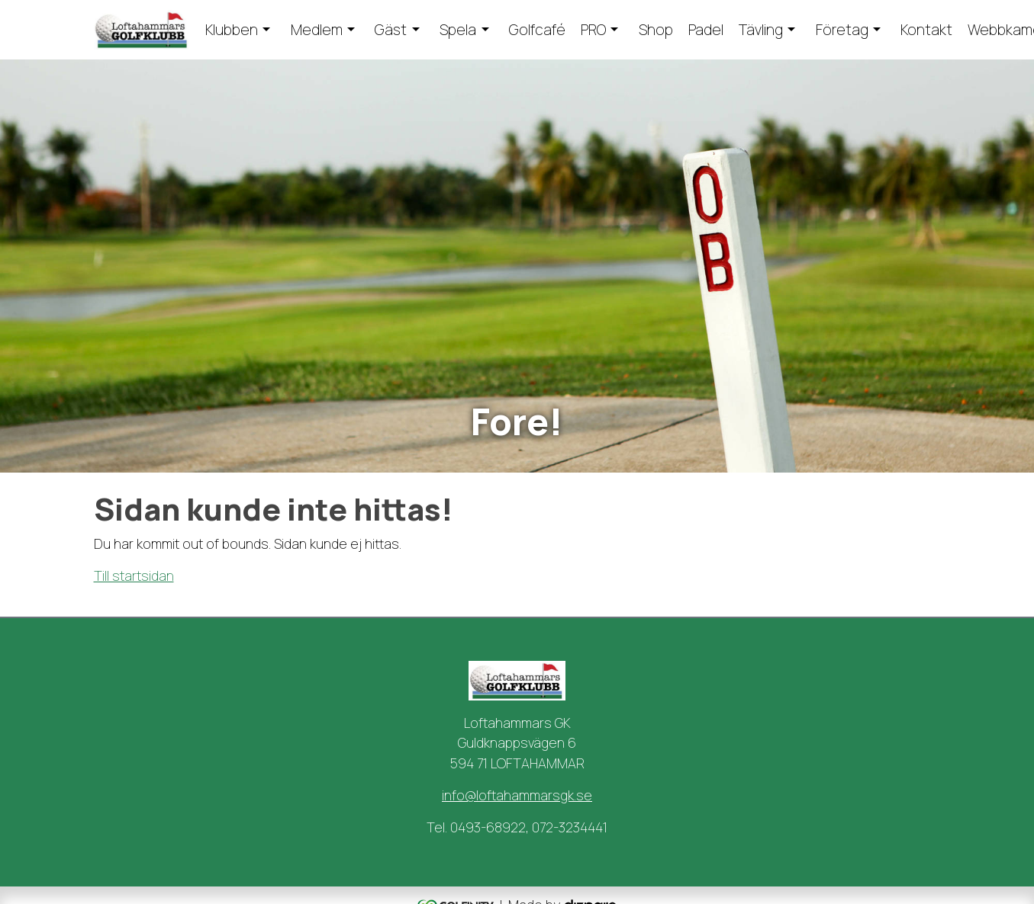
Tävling (761, 30)
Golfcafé (537, 30)
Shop (656, 30)
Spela (458, 30)
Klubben (231, 30)
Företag (842, 30)
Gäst (391, 30)
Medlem (317, 30)
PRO (593, 30)
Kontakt (926, 30)
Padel (705, 30)
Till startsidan (134, 575)
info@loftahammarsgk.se (517, 795)
